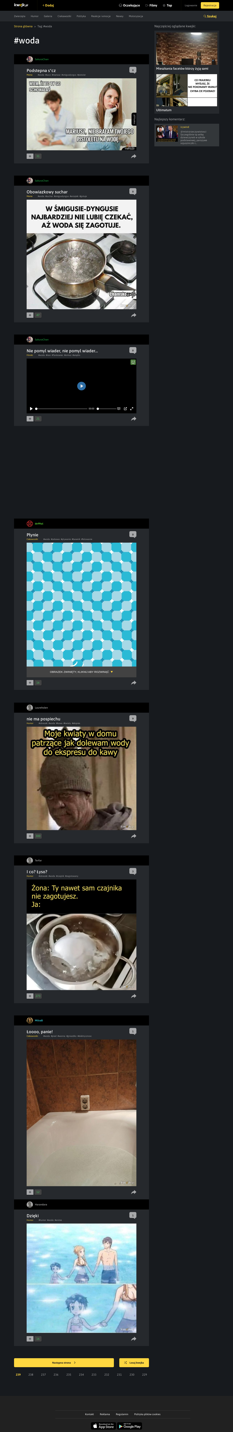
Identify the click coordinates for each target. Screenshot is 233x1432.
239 (18, 1374)
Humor (35, 16)
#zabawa (55, 539)
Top (169, 5)
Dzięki (33, 1215)
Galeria (48, 16)
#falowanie (86, 539)
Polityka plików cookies (147, 1414)
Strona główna (23, 26)
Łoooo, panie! (40, 1031)
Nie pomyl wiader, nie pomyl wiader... (62, 350)
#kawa (59, 723)
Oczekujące (131, 5)
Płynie (32, 534)
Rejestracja (209, 5)
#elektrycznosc (85, 1036)
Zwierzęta (19, 16)
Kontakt (89, 1414)
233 (94, 1374)
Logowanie (191, 5)
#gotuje (83, 196)
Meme (29, 75)
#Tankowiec (57, 355)
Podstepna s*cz (41, 70)
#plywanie (66, 539)
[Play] (31, 409)
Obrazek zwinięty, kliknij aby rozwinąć (79, 671)
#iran (48, 355)
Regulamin (122, 1414)
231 (119, 1374)
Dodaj (49, 5)
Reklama (105, 1414)
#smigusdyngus (69, 75)
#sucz (48, 75)
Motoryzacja (136, 16)
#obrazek (43, 723)
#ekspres (76, 723)
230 (132, 1374)
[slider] (61, 408)
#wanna (61, 1036)
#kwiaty (67, 723)
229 (144, 1374)
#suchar (49, 196)
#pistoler (81, 75)
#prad (53, 1036)
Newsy (119, 16)
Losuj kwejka (134, 1362)
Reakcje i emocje (101, 16)
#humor (42, 1220)
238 (30, 1374)
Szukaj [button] (211, 16)
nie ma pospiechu (43, 718)
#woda (41, 75)
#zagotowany (71, 876)
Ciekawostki (64, 16)
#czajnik (60, 876)
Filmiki (30, 355)
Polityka (81, 16)
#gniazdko (71, 1036)
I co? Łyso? (37, 871)
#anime (58, 1220)
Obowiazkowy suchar (47, 191)
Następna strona (64, 1362)
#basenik (76, 539)
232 (106, 1374)
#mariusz (56, 75)
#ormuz (67, 355)
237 (43, 1374)
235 (68, 1374)
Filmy (153, 5)
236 (56, 1374)
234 (81, 1374)
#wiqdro (76, 355)
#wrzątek (74, 196)
